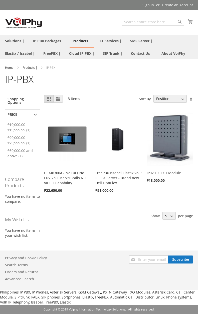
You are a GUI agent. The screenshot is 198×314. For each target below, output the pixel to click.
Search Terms (16, 264)
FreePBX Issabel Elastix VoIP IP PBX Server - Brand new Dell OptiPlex (118, 177)
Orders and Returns (22, 272)
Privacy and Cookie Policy (26, 258)
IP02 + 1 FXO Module (164, 172)
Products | (30, 68)
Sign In (148, 4)
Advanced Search (19, 278)
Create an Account (177, 4)
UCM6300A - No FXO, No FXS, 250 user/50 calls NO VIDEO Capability (65, 177)
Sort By (145, 98)
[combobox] (153, 22)
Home (9, 68)
